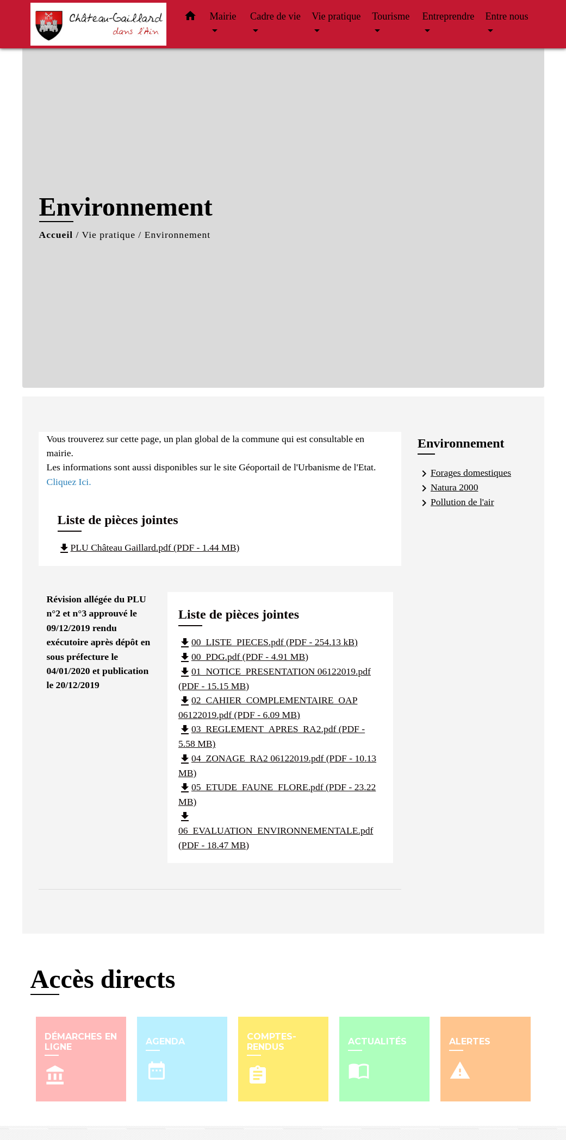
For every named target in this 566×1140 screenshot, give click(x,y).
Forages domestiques (464, 473)
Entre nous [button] (506, 16)
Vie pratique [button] (336, 16)
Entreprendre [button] (448, 16)
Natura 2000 (448, 488)
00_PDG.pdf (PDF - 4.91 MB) (243, 656)
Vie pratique (108, 234)
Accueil (56, 234)
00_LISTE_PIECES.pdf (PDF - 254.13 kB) (268, 642)
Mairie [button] (223, 16)
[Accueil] (98, 24)
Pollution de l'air (456, 502)
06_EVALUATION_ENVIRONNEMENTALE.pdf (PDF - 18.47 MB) (275, 830)
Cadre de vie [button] (275, 16)
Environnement (177, 234)
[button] (190, 18)
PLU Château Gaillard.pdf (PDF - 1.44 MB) (149, 547)
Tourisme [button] (390, 16)
